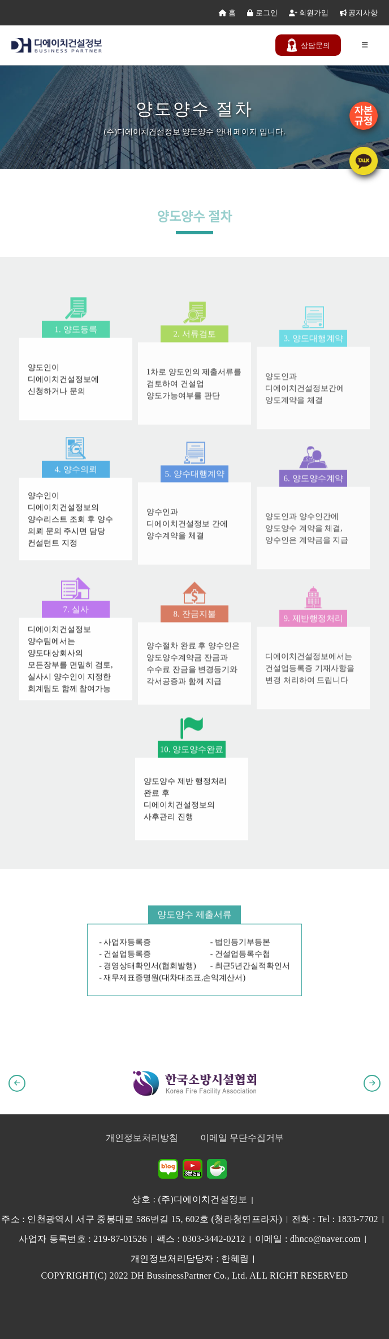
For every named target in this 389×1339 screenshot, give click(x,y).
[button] (16, 1083)
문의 (308, 45)
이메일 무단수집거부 (242, 1138)
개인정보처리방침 (142, 1138)
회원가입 (309, 12)
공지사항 (359, 12)
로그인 (262, 12)
